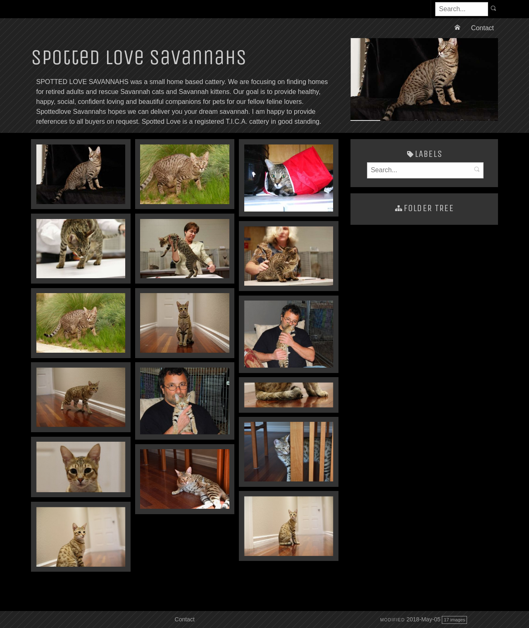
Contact (482, 27)
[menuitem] (458, 28)
